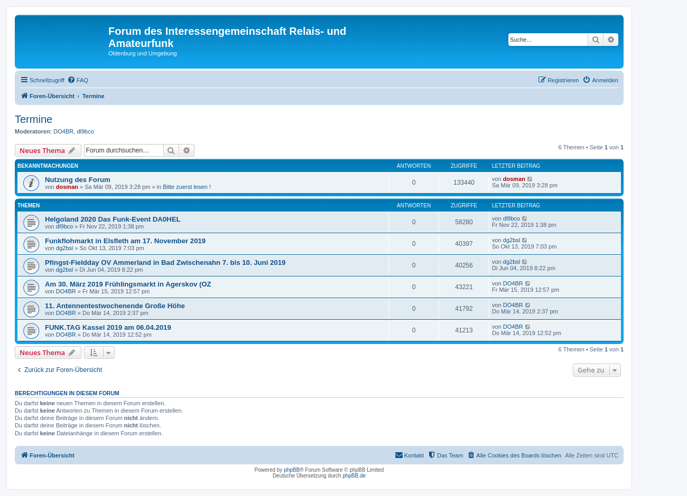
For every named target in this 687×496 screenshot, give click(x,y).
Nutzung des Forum (77, 180)
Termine (33, 119)
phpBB (292, 470)
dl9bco (85, 131)
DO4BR (63, 131)
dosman (67, 187)
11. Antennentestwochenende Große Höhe (115, 306)
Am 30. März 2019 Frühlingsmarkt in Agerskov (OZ (128, 284)
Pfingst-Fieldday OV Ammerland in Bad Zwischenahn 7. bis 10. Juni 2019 (165, 262)
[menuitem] (77, 80)
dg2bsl (64, 248)
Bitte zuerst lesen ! (187, 187)
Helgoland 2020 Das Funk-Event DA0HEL (113, 219)
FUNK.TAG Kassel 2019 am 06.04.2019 (108, 327)
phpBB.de (354, 476)
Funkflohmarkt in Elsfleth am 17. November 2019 (125, 241)
